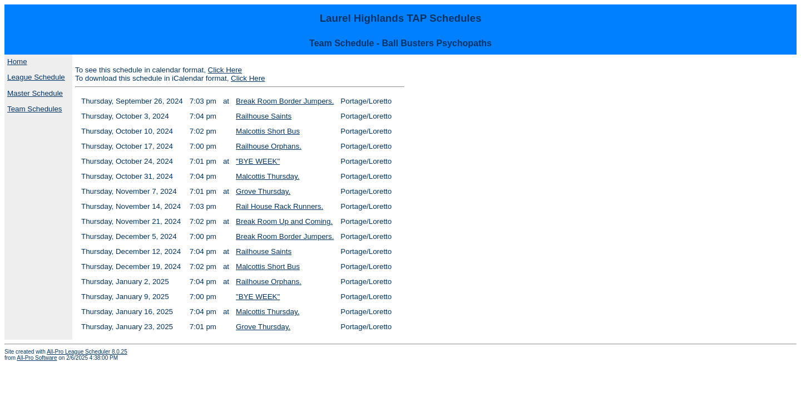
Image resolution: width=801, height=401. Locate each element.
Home (17, 61)
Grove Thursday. (263, 191)
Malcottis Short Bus (268, 131)
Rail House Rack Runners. (279, 206)
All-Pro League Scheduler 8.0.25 (87, 352)
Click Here (225, 70)
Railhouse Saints (263, 116)
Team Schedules (34, 109)
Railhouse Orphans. (268, 146)
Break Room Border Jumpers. (285, 101)
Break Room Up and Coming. (284, 221)
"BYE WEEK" (258, 161)
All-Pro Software (37, 358)
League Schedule (36, 77)
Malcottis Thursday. (267, 176)
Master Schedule (35, 93)
